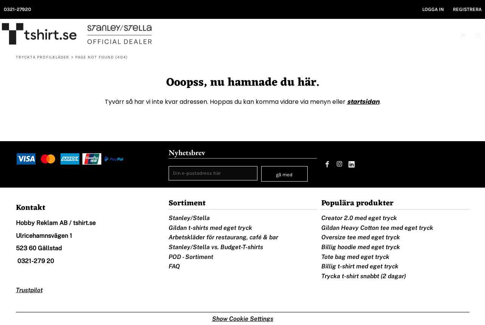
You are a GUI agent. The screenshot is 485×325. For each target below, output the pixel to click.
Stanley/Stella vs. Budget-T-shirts (216, 247)
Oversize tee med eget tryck (360, 237)
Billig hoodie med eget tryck (360, 247)
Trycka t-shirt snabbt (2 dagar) (363, 276)
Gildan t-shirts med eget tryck (210, 227)
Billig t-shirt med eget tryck (359, 266)
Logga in (433, 9)
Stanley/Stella (189, 218)
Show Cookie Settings (242, 318)
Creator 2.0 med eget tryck (359, 218)
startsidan (363, 101)
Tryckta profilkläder (43, 57)
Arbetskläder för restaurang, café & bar (223, 237)
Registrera (467, 9)
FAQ (174, 266)
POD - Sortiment (191, 256)
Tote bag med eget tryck (355, 256)
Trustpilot (29, 290)
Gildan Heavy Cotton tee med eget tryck (377, 227)
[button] (463, 35)
